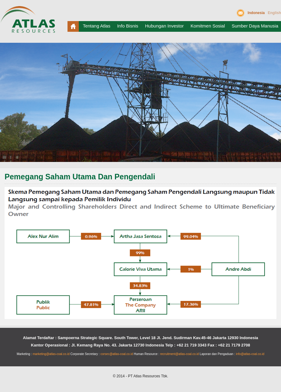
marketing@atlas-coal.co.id (51, 354)
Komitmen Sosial (208, 25)
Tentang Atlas (96, 25)
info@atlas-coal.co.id (250, 354)
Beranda (73, 26)
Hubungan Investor (164, 25)
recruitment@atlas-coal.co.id (179, 354)
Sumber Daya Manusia (255, 25)
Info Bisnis (127, 25)
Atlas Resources (29, 22)
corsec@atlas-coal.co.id (116, 354)
